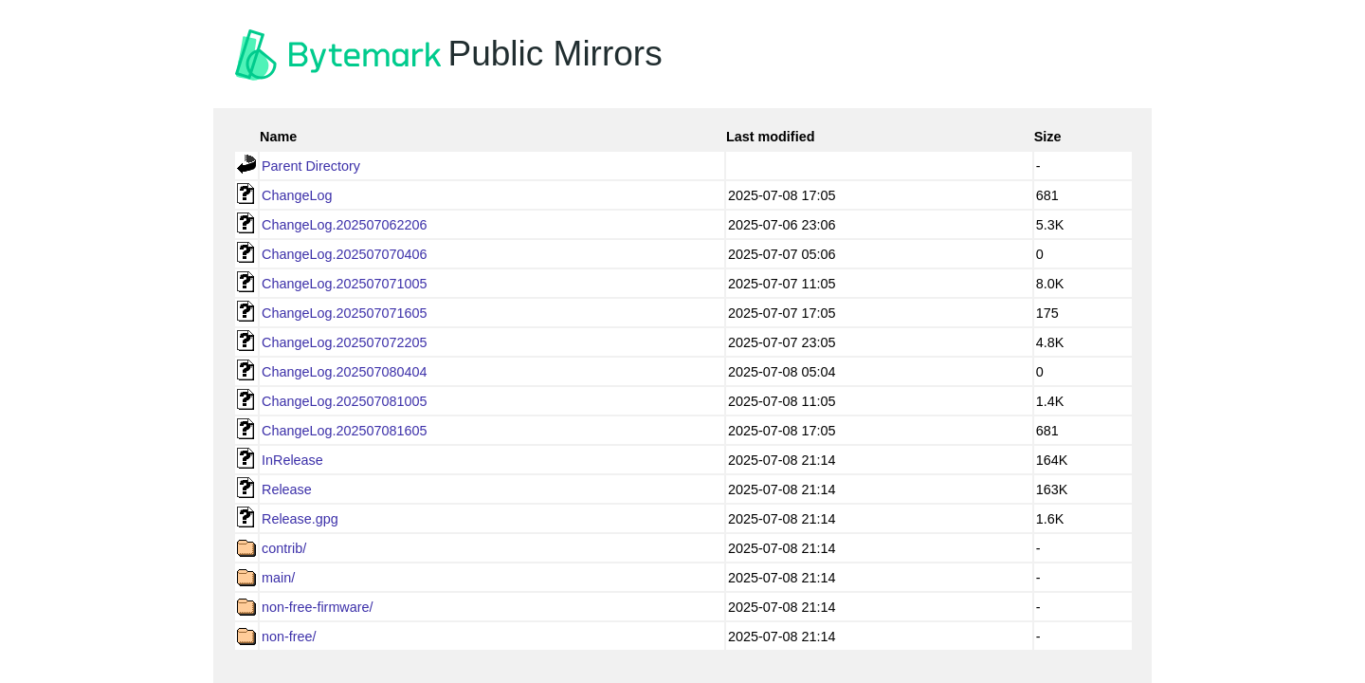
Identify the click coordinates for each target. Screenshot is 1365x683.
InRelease (292, 460)
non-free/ (289, 636)
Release (287, 489)
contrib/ (284, 548)
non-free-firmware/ (317, 607)
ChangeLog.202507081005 (344, 401)
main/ (278, 577)
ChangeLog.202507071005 (344, 283)
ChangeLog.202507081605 (344, 430)
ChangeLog (297, 195)
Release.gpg (300, 518)
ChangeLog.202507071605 (344, 313)
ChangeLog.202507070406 (344, 254)
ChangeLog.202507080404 (344, 371)
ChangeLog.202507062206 (344, 224)
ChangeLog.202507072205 (344, 342)
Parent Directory (311, 166)
